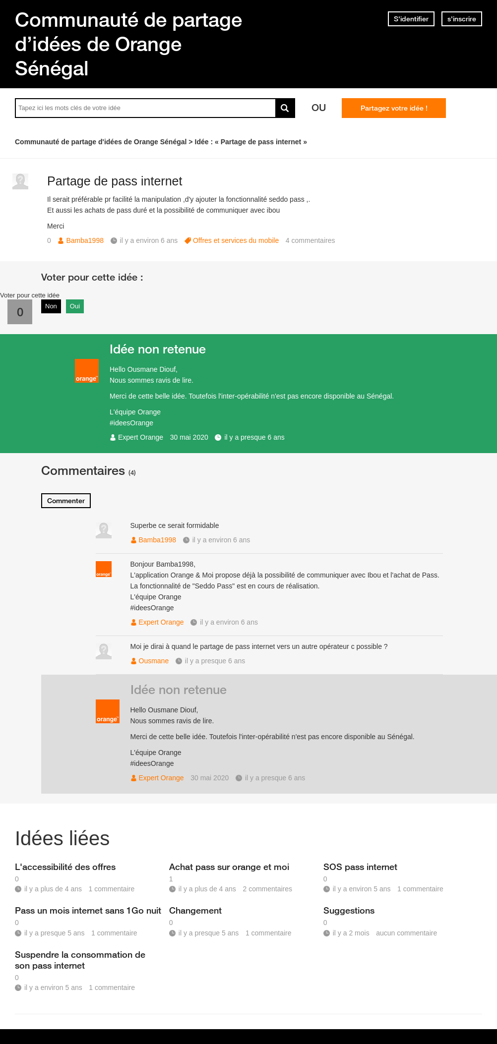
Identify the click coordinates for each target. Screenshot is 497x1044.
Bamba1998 (85, 240)
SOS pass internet (360, 866)
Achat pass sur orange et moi (229, 866)
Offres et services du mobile (236, 240)
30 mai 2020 (189, 437)
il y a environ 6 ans (221, 540)
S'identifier (411, 18)
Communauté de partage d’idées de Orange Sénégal (128, 43)
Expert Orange (140, 437)
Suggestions (348, 910)
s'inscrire (461, 18)
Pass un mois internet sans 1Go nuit (88, 910)
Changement (195, 910)
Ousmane (154, 661)
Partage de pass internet (114, 181)
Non (51, 306)
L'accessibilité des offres (65, 866)
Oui (75, 306)
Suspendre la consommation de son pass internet (80, 960)
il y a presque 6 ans (254, 437)
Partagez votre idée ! (394, 108)
